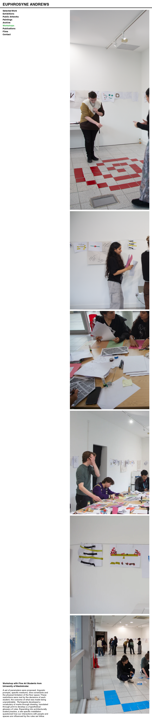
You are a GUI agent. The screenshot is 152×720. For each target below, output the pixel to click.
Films (5, 31)
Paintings (7, 19)
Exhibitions (8, 14)
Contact (7, 34)
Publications (9, 28)
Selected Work (10, 11)
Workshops (8, 25)
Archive (6, 22)
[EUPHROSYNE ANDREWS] (26, 4)
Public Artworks (11, 17)
